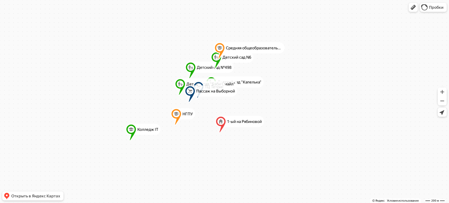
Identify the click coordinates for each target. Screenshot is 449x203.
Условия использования (403, 200)
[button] (413, 7)
